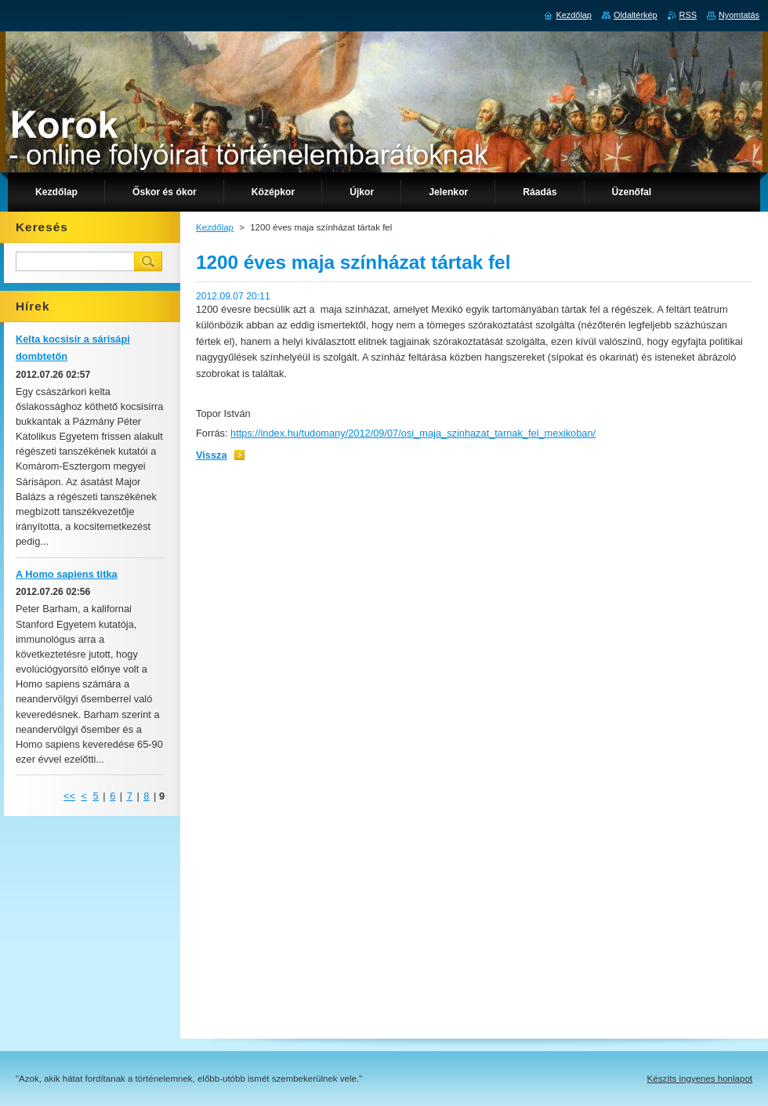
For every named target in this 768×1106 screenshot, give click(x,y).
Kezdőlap (215, 227)
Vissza (211, 455)
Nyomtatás (739, 15)
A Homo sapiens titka (67, 574)
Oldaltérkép (636, 15)
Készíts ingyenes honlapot (699, 1078)
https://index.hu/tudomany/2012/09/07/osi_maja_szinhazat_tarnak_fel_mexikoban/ (413, 433)
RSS (688, 15)
